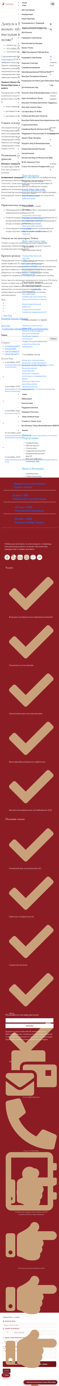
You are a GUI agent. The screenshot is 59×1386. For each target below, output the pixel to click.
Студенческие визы (30, 124)
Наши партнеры (28, 18)
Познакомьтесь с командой (33, 23)
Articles (10, 349)
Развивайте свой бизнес (32, 38)
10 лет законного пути (31, 162)
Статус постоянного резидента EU (36, 166)
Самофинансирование (31, 67)
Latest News (12, 354)
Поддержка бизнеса (30, 407)
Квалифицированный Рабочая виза (36, 72)
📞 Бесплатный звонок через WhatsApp (40, 1382)
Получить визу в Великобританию (34, 28)
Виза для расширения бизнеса (34, 76)
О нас (24, 5)
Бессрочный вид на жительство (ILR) (36, 157)
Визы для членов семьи (32, 107)
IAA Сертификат (28, 10)
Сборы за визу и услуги (30, 417)
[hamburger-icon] (52, 3)
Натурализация (28, 153)
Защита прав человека (31, 138)
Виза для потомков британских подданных (36, 102)
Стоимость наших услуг (31, 421)
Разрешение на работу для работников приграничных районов (36, 81)
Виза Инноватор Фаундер (32, 43)
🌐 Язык (6, 1375)
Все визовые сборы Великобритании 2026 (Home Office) (36, 425)
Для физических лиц (30, 87)
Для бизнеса (27, 32)
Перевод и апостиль (30, 412)
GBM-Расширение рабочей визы (35, 52)
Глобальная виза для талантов (34, 116)
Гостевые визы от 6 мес (32, 111)
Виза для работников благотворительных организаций (36, 120)
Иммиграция (27, 399)
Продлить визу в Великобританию (36, 143)
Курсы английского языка (32, 98)
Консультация (27, 403)
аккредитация (27, 14)
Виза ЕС (25, 430)
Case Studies (12, 351)
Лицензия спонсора (30, 63)
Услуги (24, 394)
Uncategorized (12, 346)
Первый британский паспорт (33, 149)
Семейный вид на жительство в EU (36, 129)
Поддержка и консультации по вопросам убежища (36, 133)
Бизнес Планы (27, 48)
